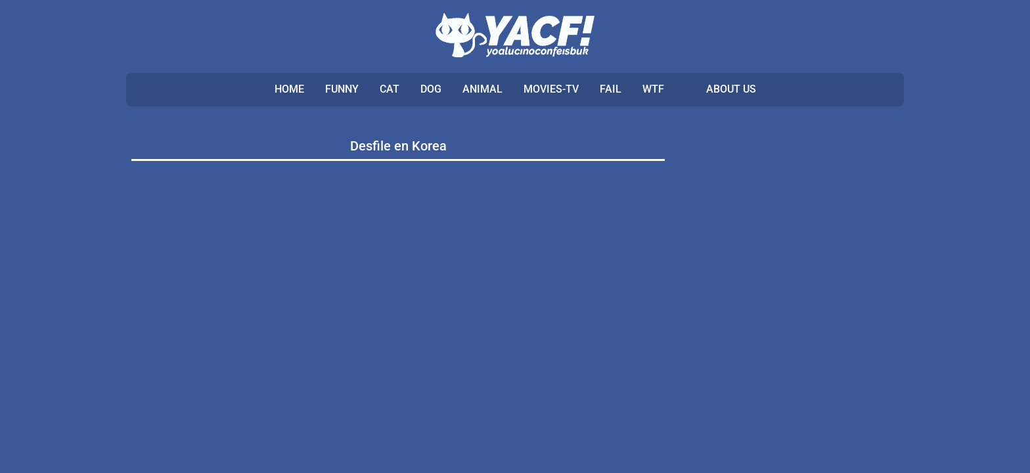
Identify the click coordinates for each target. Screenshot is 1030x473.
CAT (389, 89)
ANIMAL (482, 89)
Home (289, 89)
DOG (430, 89)
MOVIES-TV (551, 89)
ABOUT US (731, 89)
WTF (653, 89)
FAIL (610, 89)
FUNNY (342, 89)
